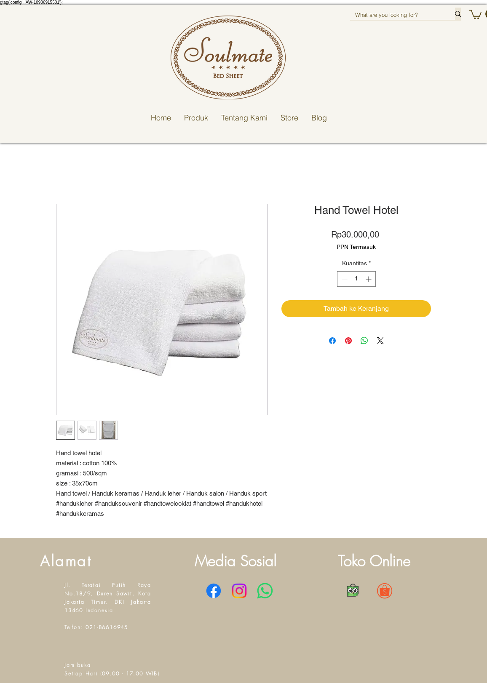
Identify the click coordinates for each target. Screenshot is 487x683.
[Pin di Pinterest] (348, 341)
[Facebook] (213, 590)
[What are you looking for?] (396, 15)
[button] (475, 14)
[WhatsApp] (265, 590)
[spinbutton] (356, 279)
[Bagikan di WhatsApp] (364, 341)
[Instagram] (239, 590)
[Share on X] (380, 341)
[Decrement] (343, 279)
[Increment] (369, 279)
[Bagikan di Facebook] (332, 341)
